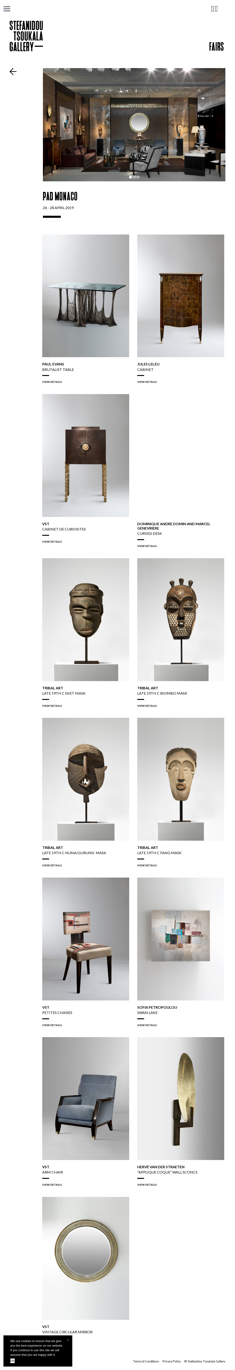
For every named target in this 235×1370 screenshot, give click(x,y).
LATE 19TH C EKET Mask (64, 693)
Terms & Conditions (145, 1361)
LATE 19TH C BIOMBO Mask (162, 693)
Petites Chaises (57, 1012)
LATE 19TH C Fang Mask (159, 853)
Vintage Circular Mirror (67, 1332)
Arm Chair (52, 1172)
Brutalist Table (58, 369)
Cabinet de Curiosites (64, 529)
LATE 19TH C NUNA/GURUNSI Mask (74, 853)
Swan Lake (147, 1012)
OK (12, 1360)
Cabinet (145, 369)
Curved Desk (149, 533)
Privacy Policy (171, 1361)
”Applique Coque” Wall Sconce (167, 1172)
